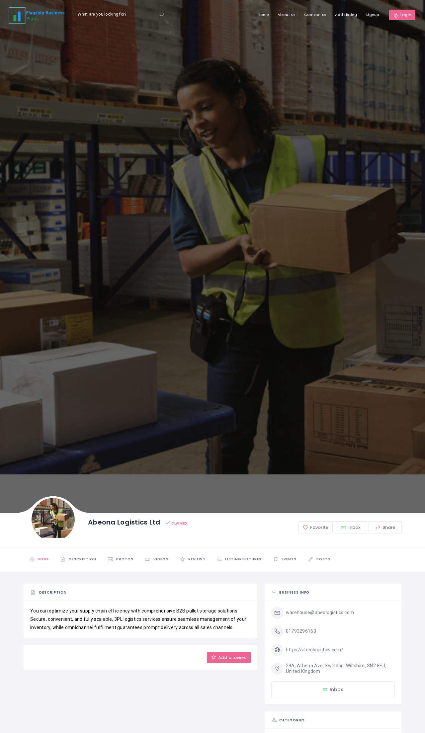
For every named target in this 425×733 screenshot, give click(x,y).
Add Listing (346, 14)
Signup (373, 14)
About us (287, 14)
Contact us (315, 14)
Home (263, 14)
